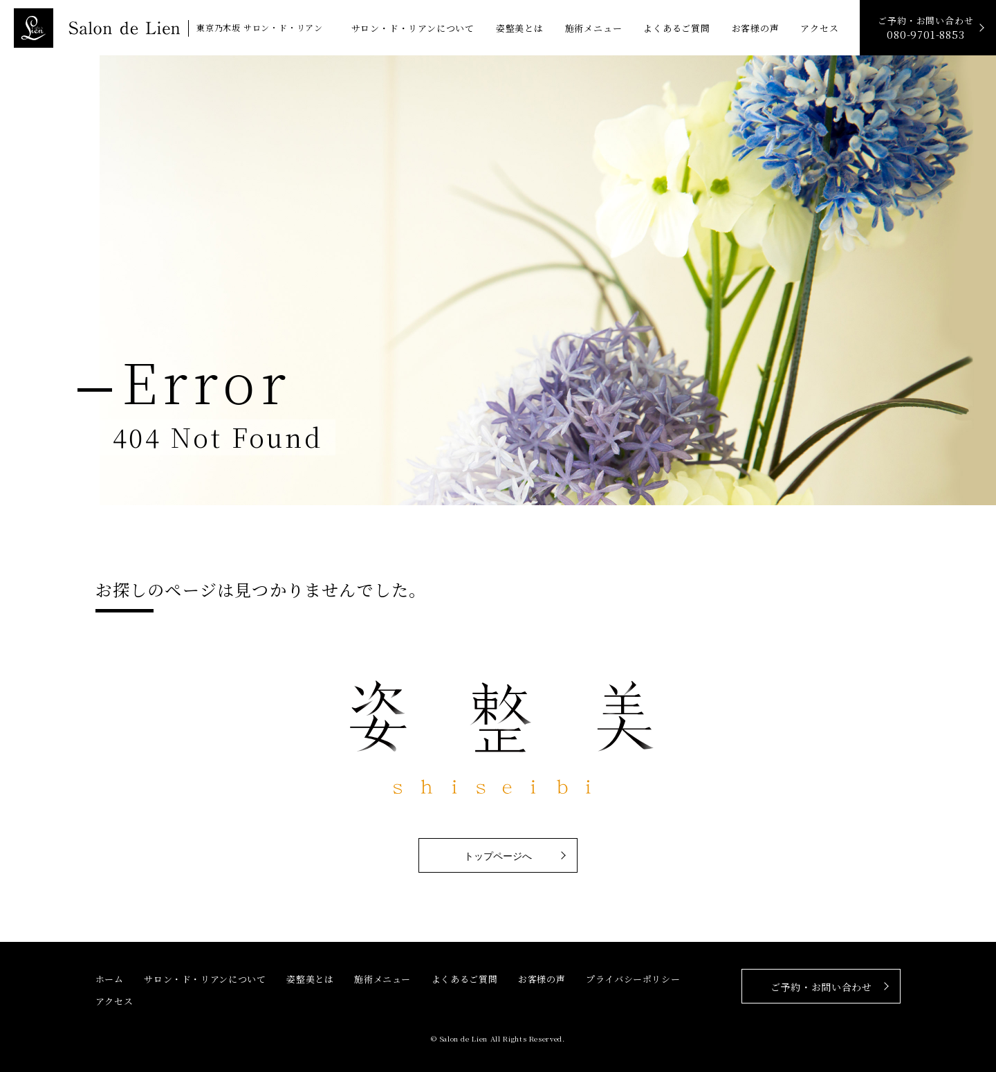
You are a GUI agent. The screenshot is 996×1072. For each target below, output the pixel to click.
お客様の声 (756, 28)
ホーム (109, 978)
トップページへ (498, 856)
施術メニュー (593, 28)
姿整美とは (520, 28)
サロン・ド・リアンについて (412, 28)
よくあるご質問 (676, 28)
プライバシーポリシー (633, 978)
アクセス (819, 28)
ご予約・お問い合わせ (925, 28)
